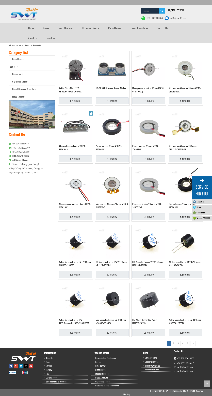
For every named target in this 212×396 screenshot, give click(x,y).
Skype (198, 207)
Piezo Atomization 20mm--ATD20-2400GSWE (147, 205)
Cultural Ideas (51, 377)
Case (48, 362)
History (49, 369)
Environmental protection (56, 381)
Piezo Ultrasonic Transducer (107, 385)
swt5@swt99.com (185, 371)
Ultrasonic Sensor (102, 381)
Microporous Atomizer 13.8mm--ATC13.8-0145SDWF (183, 147)
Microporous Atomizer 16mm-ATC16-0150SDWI (75, 205)
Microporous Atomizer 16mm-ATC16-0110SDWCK (185, 89)
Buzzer (98, 362)
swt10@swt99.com (20, 155)
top (207, 383)
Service (49, 365)
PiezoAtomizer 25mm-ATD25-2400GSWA (109, 147)
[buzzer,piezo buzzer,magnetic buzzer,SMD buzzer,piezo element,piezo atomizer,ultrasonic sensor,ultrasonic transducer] (23, 356)
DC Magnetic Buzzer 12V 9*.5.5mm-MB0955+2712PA (148, 263)
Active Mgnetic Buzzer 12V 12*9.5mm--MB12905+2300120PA (74, 321)
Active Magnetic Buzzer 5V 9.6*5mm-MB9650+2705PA (185, 321)
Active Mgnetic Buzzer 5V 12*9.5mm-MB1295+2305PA (75, 263)
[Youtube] (31, 366)
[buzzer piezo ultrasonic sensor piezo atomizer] (24, 14)
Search (162, 11)
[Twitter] (26, 366)
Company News (151, 357)
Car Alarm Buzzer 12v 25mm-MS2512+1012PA (145, 321)
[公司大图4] (32, 114)
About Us (49, 358)
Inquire (75, 101)
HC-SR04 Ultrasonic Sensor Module (111, 88)
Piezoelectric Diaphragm (105, 358)
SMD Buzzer (100, 365)
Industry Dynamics (152, 365)
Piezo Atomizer (101, 377)
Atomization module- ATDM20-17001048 (72, 147)
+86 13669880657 (152, 18)
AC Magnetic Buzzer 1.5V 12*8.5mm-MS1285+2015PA (185, 263)
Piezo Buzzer (100, 369)
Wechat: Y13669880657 (204, 218)
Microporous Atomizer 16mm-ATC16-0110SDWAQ (148, 89)
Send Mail (200, 201)
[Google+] (16, 366)
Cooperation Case (152, 361)
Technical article (152, 369)
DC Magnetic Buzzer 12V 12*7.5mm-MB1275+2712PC (111, 263)
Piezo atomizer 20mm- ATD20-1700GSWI (145, 147)
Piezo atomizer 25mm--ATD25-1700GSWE (182, 205)
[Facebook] (11, 366)
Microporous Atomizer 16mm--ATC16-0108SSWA (112, 205)
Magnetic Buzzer (102, 373)
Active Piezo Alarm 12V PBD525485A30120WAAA (70, 89)
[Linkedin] (21, 366)
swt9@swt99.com (175, 18)
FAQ (47, 373)
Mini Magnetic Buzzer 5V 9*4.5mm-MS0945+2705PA (111, 321)
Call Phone (200, 212)
